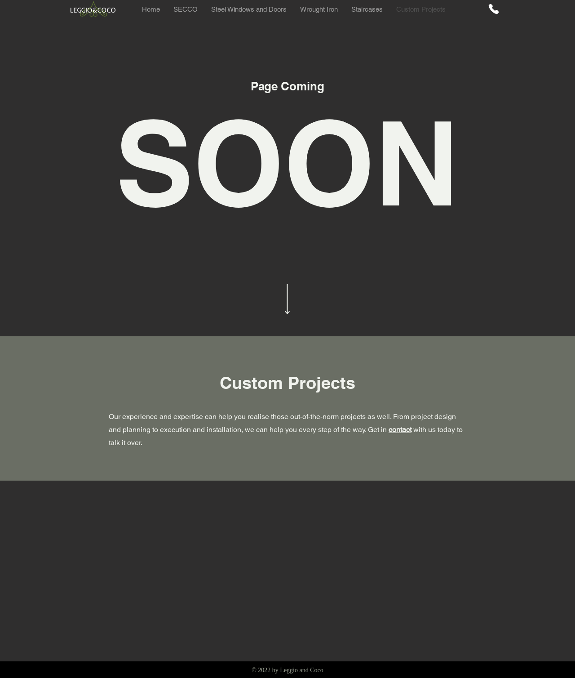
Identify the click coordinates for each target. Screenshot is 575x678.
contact (400, 429)
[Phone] (494, 9)
